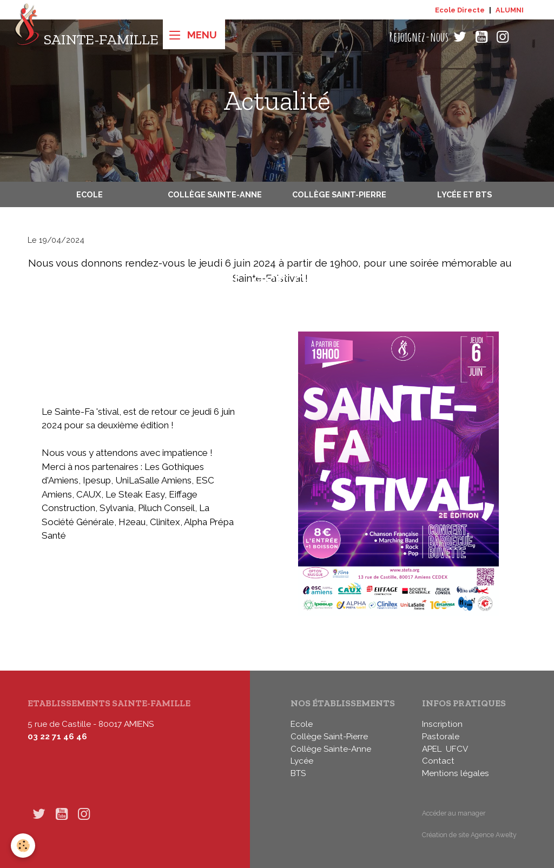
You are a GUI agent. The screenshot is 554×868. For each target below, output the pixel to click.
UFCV (457, 749)
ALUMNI (510, 10)
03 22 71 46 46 (57, 736)
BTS (298, 773)
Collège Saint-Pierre (339, 194)
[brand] (86, 37)
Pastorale (440, 736)
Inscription (442, 724)
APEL (431, 749)
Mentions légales (455, 773)
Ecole (89, 194)
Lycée (302, 761)
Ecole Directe (460, 10)
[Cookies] (23, 845)
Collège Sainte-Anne (215, 194)
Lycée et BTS (464, 194)
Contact (438, 761)
